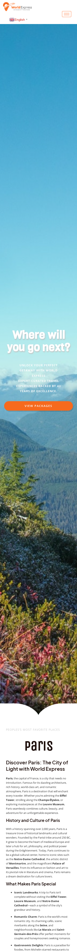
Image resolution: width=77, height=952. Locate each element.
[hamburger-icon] (66, 14)
